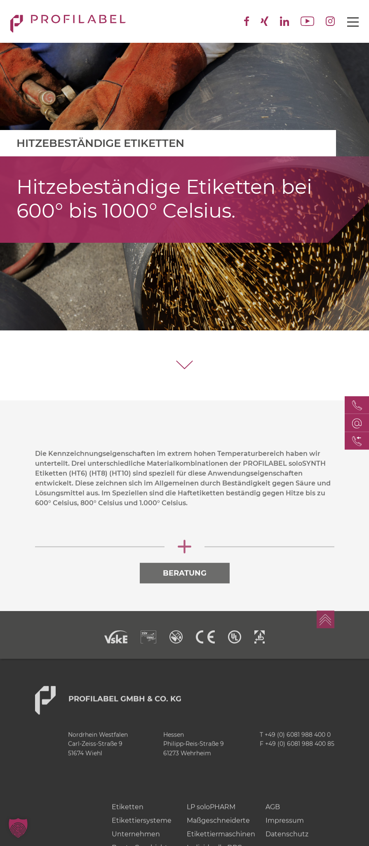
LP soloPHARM (211, 821)
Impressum (285, 835)
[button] (18, 828)
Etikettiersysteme (142, 835)
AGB (273, 821)
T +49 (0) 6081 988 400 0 (295, 749)
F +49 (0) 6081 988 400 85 (297, 758)
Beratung (185, 588)
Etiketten (127, 821)
